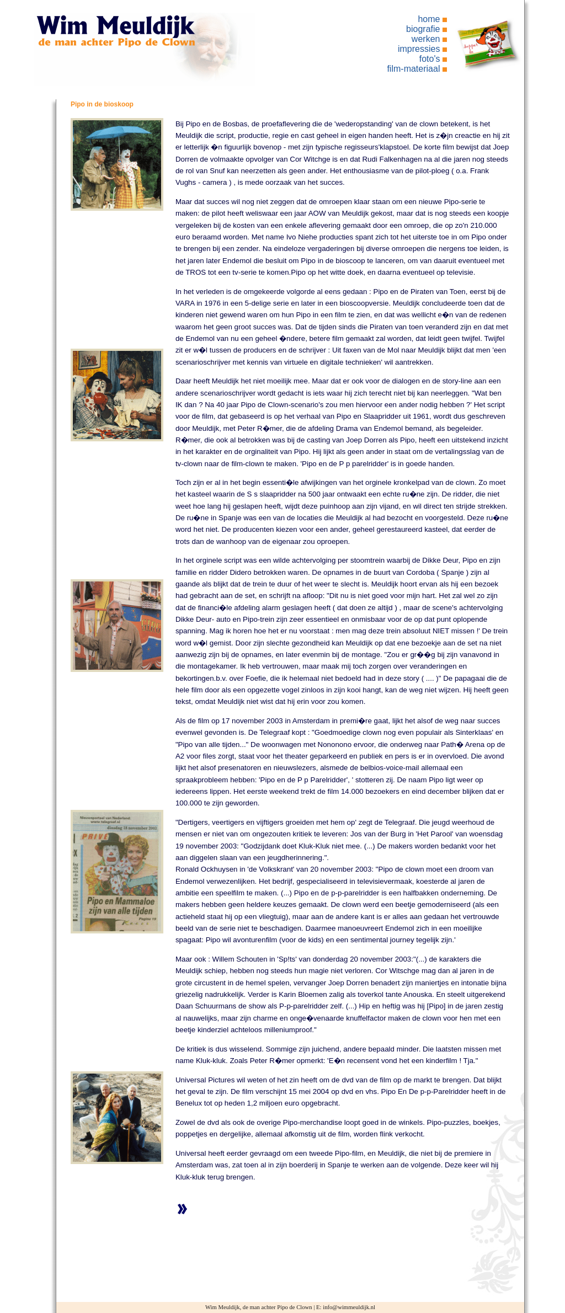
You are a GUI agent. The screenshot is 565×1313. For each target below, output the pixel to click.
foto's (429, 58)
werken (426, 39)
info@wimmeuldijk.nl (349, 1307)
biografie (423, 29)
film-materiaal (413, 68)
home (429, 19)
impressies (419, 49)
